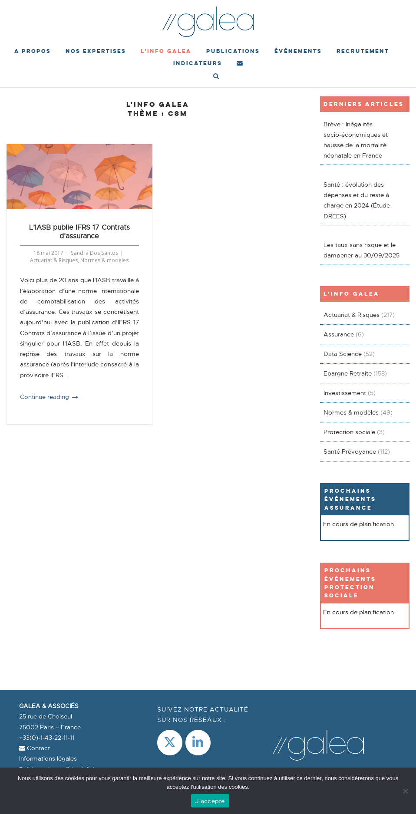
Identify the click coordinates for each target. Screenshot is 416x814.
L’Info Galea (166, 51)
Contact (34, 748)
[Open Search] (216, 77)
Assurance (339, 334)
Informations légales (48, 758)
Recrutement (363, 51)
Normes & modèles (104, 260)
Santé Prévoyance (350, 451)
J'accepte (210, 801)
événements (298, 51)
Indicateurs (197, 63)
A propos (32, 51)
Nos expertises (96, 51)
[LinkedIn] (198, 742)
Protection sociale (349, 432)
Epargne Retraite (348, 373)
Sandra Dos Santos (94, 253)
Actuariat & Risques (54, 260)
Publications (233, 51)
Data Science (343, 354)
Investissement (345, 393)
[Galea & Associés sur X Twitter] (169, 742)
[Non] (405, 791)
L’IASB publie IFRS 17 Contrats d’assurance (79, 232)
